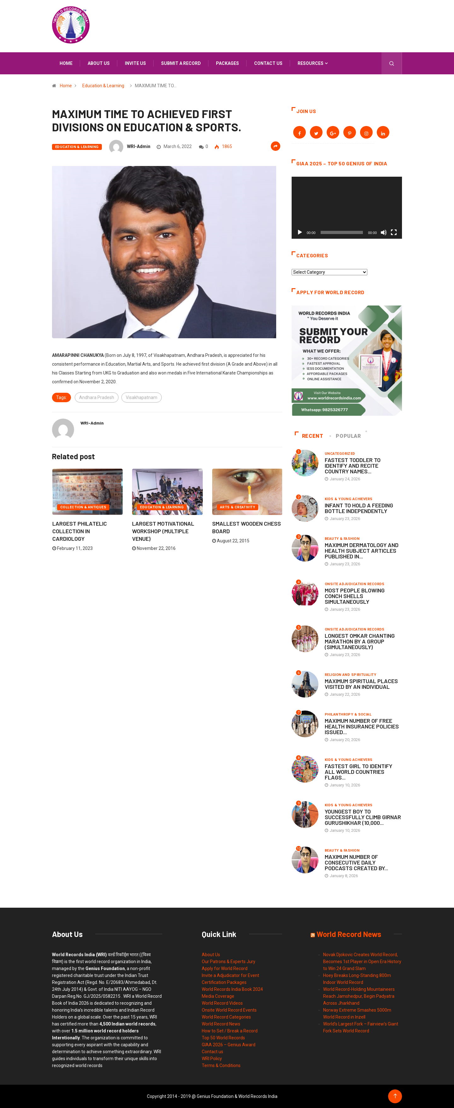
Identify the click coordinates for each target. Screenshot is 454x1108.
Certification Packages (224, 982)
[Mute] (384, 232)
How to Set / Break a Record (230, 1030)
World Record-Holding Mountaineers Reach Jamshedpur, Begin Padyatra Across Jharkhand (359, 996)
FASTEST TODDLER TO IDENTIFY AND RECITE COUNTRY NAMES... (353, 465)
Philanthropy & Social (348, 714)
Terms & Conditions (221, 1065)
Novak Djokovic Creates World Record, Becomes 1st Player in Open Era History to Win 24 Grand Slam (362, 961)
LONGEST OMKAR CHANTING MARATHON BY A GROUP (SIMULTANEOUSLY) (360, 641)
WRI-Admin (138, 146)
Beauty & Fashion (342, 539)
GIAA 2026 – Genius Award (228, 1044)
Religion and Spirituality (350, 675)
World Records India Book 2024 (232, 989)
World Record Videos (222, 1003)
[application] (347, 208)
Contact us (268, 63)
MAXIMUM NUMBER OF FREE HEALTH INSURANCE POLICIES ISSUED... (362, 726)
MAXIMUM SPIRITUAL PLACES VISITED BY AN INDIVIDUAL (361, 683)
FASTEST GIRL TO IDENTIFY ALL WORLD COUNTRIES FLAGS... (358, 771)
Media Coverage (218, 996)
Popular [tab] (345, 436)
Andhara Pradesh (96, 397)
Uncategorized (340, 454)
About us (99, 63)
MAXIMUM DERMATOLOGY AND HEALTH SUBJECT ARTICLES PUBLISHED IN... (362, 550)
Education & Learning (103, 85)
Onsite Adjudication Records (355, 584)
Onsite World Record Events (229, 1010)
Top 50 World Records (223, 1037)
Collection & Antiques (83, 507)
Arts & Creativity (237, 507)
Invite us (135, 63)
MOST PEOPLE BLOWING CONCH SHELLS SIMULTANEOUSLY (355, 596)
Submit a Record (181, 63)
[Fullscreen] (394, 232)
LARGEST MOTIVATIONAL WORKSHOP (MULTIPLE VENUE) (163, 531)
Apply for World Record (224, 968)
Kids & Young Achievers (349, 499)
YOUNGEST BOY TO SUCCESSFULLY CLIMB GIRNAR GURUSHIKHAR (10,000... (363, 817)
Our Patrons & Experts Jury (228, 961)
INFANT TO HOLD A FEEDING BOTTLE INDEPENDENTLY (359, 508)
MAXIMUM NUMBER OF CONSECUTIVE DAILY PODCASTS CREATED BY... (356, 862)
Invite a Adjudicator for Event (230, 975)
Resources (310, 63)
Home (66, 63)
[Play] (300, 232)
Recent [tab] (309, 436)
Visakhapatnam (141, 397)
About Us (211, 954)
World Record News (221, 1023)
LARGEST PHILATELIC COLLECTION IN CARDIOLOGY (79, 531)
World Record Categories (226, 1016)
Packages (227, 63)
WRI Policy (212, 1058)
